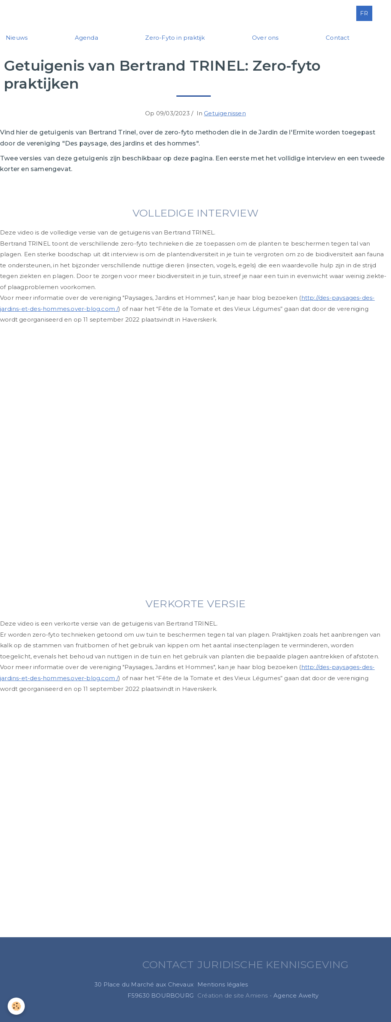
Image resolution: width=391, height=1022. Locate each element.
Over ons (265, 37)
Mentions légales (222, 984)
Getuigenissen (225, 113)
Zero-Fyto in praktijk (175, 37)
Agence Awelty (295, 995)
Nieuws (16, 37)
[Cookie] (16, 1006)
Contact (337, 37)
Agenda (86, 37)
